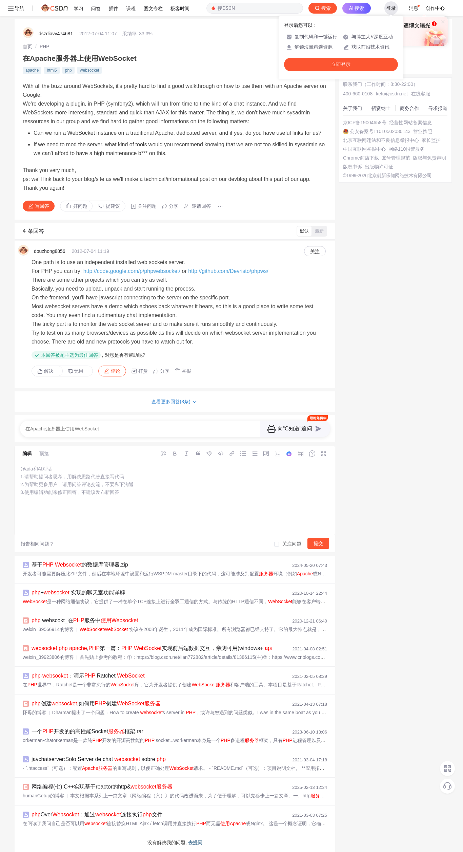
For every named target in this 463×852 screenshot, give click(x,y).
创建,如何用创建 (96, 703)
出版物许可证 (379, 166)
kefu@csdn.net (392, 93)
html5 (52, 70)
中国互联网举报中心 (364, 149)
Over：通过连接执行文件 (97, 814)
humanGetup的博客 (43, 795)
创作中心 (435, 8)
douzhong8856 (49, 251)
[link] (27, 46)
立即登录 (340, 64)
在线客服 (420, 93)
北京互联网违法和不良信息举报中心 (381, 140)
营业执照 (422, 131)
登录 (391, 8)
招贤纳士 (380, 108)
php (68, 70)
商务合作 (409, 108)
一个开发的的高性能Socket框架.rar (87, 731)
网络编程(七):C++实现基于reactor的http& (102, 787)
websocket (89, 70)
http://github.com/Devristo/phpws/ (228, 271)
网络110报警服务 (406, 149)
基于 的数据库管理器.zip (80, 565)
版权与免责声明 (429, 158)
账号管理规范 (396, 158)
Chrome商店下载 (361, 158)
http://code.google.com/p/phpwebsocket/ (131, 271)
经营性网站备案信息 (410, 122)
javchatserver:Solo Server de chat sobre (99, 759)
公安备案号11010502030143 (380, 131)
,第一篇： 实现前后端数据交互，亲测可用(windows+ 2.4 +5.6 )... (175, 648)
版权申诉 (352, 166)
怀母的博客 (34, 712)
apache (32, 70)
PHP (44, 46)
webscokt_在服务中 (85, 620)
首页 (27, 46)
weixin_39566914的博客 (48, 629)
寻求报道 (437, 108)
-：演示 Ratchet (88, 676)
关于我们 (352, 108)
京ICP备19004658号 (364, 122)
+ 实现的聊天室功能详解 (78, 592)
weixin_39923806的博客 (48, 657)
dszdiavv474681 (56, 33)
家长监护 (431, 140)
